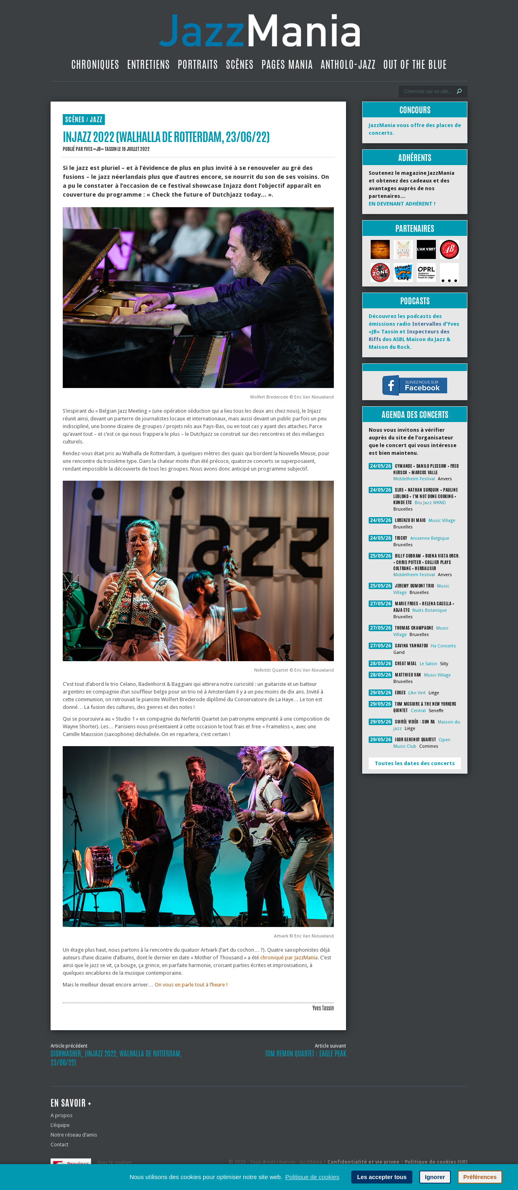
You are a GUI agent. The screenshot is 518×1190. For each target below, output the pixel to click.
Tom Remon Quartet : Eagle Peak (305, 1053)
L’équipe (60, 1125)
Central (418, 710)
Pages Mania (287, 64)
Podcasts (415, 301)
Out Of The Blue (415, 64)
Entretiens (148, 64)
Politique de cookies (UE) (436, 1162)
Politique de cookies (312, 1176)
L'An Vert (417, 693)
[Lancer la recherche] (459, 91)
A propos (61, 1115)
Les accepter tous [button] (381, 1177)
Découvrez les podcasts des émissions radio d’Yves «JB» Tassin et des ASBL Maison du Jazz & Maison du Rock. (414, 331)
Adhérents (414, 157)
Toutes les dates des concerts (415, 763)
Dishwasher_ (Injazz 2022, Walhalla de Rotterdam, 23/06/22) (116, 1058)
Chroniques (95, 64)
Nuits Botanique (429, 610)
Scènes (240, 64)
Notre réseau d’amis (74, 1135)
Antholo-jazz (348, 64)
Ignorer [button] (435, 1177)
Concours (415, 110)
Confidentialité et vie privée (363, 1162)
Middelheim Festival (414, 479)
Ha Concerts (443, 646)
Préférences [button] (480, 1177)
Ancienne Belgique (429, 538)
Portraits (198, 64)
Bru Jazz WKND (430, 502)
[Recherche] (427, 91)
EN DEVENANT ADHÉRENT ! (402, 204)
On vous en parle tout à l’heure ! (191, 985)
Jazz (96, 119)
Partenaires (414, 228)
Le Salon (428, 663)
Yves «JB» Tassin (100, 149)
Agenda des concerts (415, 414)
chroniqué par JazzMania (289, 958)
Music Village (442, 520)
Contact (59, 1144)
